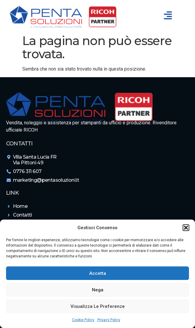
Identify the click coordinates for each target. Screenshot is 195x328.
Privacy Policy (108, 320)
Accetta (97, 273)
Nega (97, 290)
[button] (186, 228)
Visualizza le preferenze (98, 306)
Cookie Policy (83, 320)
